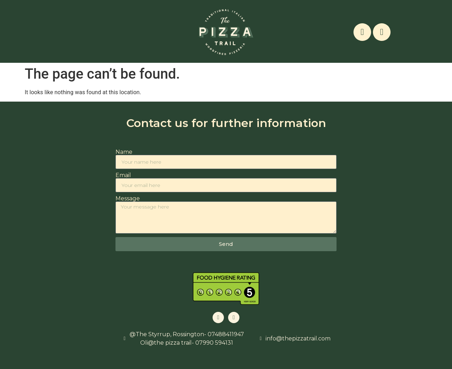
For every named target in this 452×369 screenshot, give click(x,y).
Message (127, 198)
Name (123, 152)
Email (123, 175)
